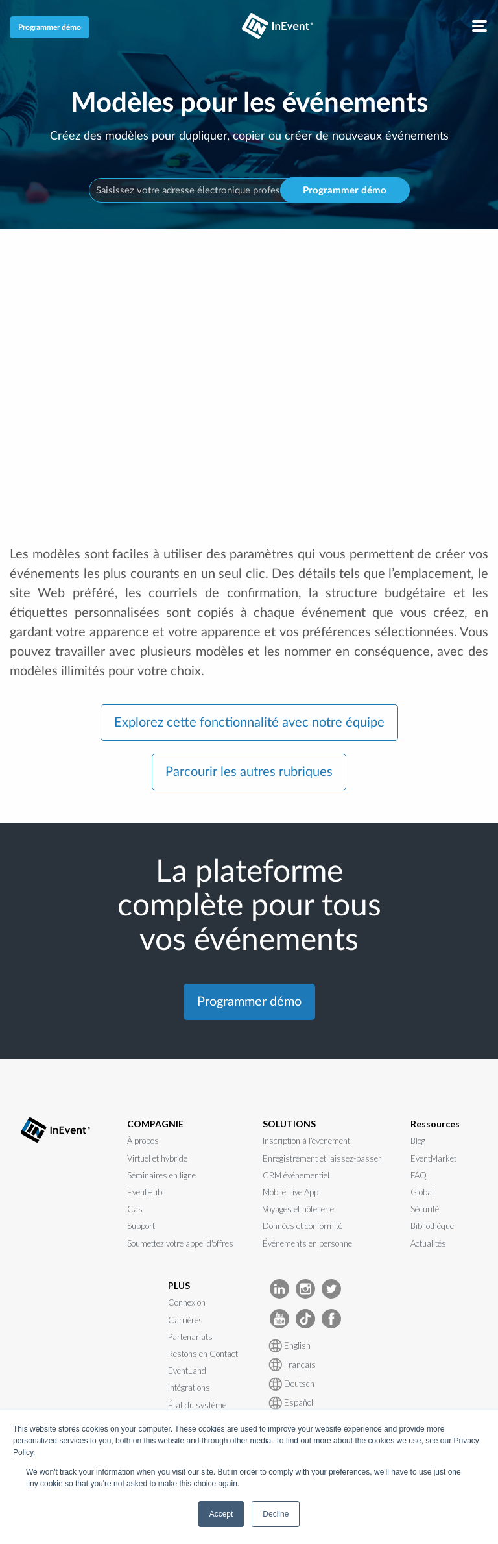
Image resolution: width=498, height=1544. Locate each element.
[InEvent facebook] (331, 1318)
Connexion (187, 1302)
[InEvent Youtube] (279, 1318)
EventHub (144, 1192)
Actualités (428, 1243)
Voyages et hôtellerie (298, 1209)
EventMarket (433, 1158)
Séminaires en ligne (161, 1175)
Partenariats (190, 1337)
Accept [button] (221, 1514)
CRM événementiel (296, 1175)
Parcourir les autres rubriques (249, 772)
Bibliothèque (432, 1226)
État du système (197, 1405)
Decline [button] (276, 1514)
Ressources (435, 1123)
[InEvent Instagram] (305, 1288)
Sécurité (424, 1209)
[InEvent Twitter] (331, 1288)
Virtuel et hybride (157, 1158)
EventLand (187, 1370)
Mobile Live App (290, 1192)
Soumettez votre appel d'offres (180, 1243)
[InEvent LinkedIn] (279, 1288)
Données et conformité (302, 1226)
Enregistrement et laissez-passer (322, 1158)
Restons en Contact (203, 1354)
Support (141, 1226)
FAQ (418, 1175)
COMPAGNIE (155, 1123)
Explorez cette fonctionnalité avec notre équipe (249, 722)
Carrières (185, 1320)
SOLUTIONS (289, 1123)
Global (422, 1192)
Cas (135, 1209)
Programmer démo (49, 27)
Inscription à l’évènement (306, 1141)
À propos (143, 1141)
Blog (417, 1141)
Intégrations (189, 1387)
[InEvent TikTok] (305, 1318)
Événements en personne (307, 1243)
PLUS (179, 1285)
